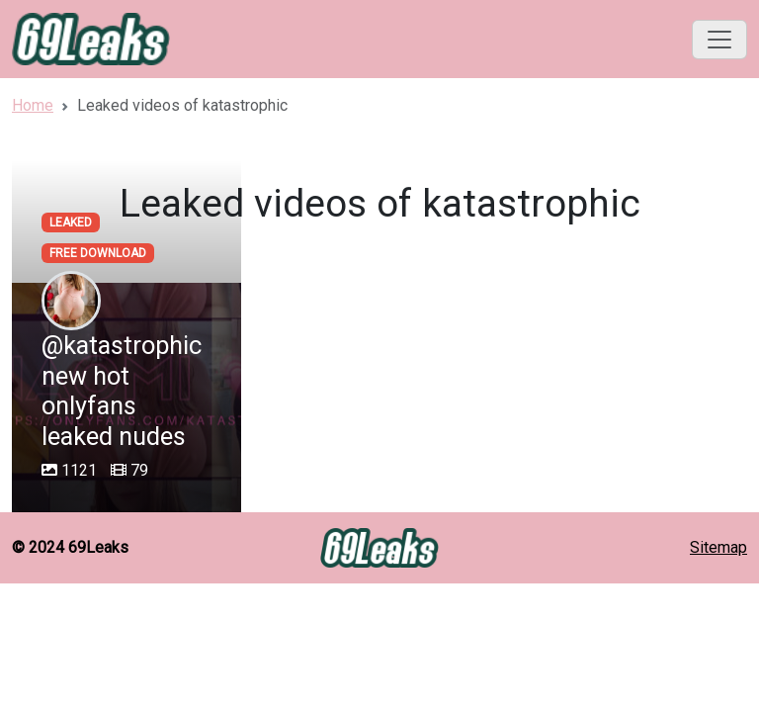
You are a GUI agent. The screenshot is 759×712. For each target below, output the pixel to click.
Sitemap (718, 547)
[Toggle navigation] (719, 39)
